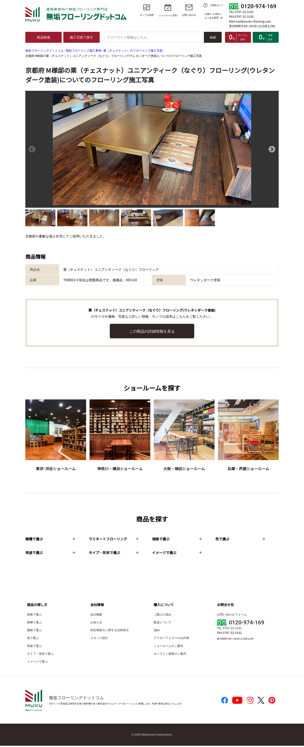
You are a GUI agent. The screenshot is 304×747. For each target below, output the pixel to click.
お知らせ (96, 623)
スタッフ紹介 (99, 639)
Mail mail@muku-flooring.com (250, 21)
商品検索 (43, 37)
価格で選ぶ (34, 631)
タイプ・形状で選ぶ (40, 654)
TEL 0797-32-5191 (241, 12)
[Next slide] (272, 149)
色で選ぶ (33, 639)
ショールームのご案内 (168, 647)
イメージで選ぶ (37, 662)
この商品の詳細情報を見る (152, 331)
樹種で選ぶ (34, 623)
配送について (162, 623)
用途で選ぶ (34, 647)
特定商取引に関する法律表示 (109, 631)
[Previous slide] (32, 149)
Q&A (157, 631)
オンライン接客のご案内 (170, 654)
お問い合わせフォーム (232, 615)
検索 (213, 37)
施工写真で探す (81, 37)
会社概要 (96, 615)
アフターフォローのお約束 (171, 639)
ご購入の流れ (162, 615)
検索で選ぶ (34, 615)
